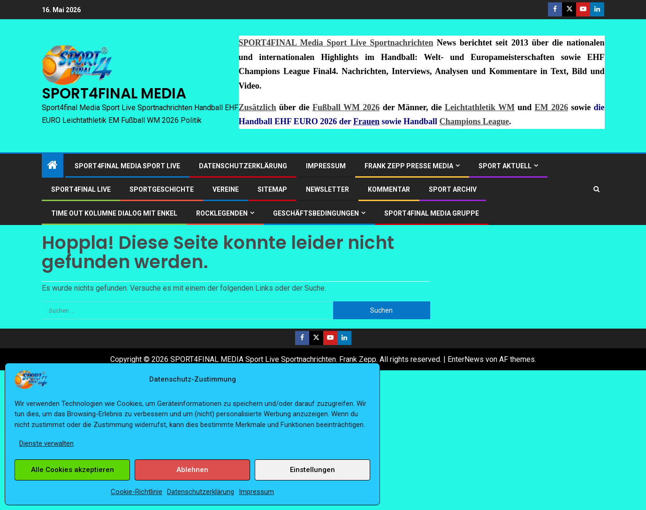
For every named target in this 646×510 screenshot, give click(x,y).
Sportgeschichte (161, 189)
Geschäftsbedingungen (316, 213)
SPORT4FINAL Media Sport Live (127, 166)
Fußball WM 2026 (346, 107)
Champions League (474, 121)
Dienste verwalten (46, 443)
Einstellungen (312, 469)
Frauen (366, 121)
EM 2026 (551, 107)
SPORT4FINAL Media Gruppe (431, 213)
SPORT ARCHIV (453, 189)
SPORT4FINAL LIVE (81, 189)
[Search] (596, 189)
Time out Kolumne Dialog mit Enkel (114, 213)
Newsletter (327, 189)
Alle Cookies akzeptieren (72, 469)
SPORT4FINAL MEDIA (114, 93)
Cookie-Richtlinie (136, 492)
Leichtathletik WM (480, 107)
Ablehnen (192, 469)
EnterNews (466, 359)
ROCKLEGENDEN (222, 213)
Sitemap (272, 189)
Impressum (256, 492)
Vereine (226, 189)
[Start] (52, 165)
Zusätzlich (257, 107)
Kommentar (389, 189)
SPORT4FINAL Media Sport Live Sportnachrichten (336, 42)
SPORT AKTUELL (505, 166)
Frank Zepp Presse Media (409, 166)
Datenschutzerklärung (200, 492)
